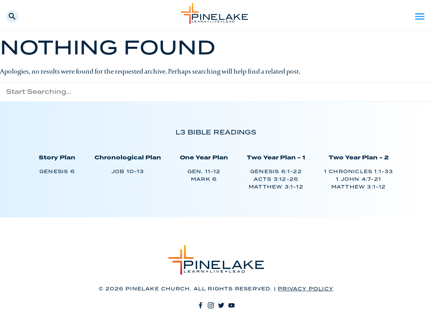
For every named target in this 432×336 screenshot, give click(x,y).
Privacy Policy (305, 289)
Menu (420, 16)
